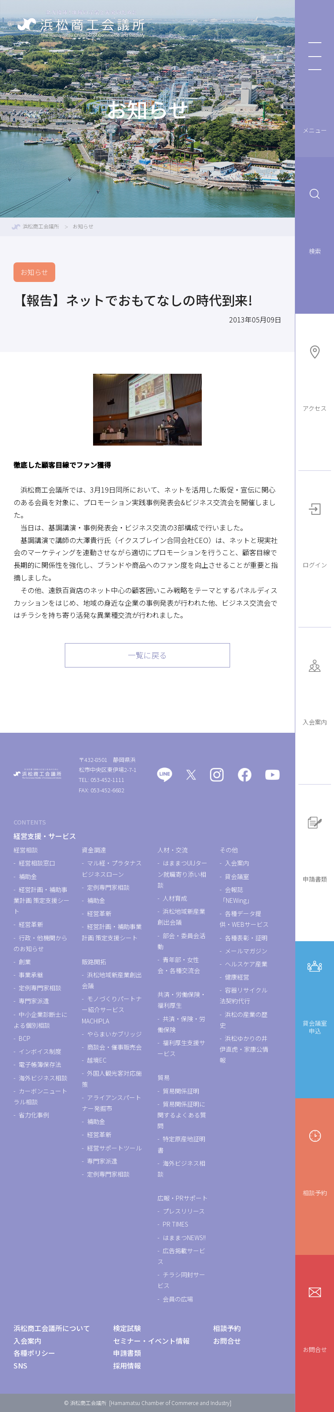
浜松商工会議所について (51, 1328)
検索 (315, 220)
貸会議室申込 (315, 994)
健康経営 (237, 977)
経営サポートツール (114, 1148)
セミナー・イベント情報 (151, 1340)
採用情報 (127, 1365)
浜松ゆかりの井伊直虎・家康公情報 (244, 1049)
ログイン (315, 533)
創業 (25, 961)
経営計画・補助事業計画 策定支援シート (41, 900)
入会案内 (315, 690)
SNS (20, 1365)
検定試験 (127, 1328)
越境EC (97, 1060)
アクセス (315, 376)
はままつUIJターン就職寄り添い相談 (182, 874)
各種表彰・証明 (246, 937)
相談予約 (315, 1161)
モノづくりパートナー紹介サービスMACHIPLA (112, 1009)
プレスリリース (184, 1211)
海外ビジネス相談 (43, 1077)
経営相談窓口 (37, 863)
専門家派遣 (34, 1000)
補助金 (28, 876)
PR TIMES (175, 1224)
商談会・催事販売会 (114, 1047)
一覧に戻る (147, 655)
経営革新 (31, 924)
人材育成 (175, 898)
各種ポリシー (34, 1353)
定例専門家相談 (40, 987)
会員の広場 (178, 1299)
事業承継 (31, 974)
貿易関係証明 (181, 1091)
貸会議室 (237, 876)
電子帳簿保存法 (40, 1064)
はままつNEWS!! (184, 1237)
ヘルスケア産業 (246, 963)
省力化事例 (34, 1114)
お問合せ (315, 1317)
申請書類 (315, 847)
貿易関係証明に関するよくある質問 (181, 1115)
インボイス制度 (40, 1051)
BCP (24, 1038)
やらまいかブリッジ (114, 1034)
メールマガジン (246, 950)
